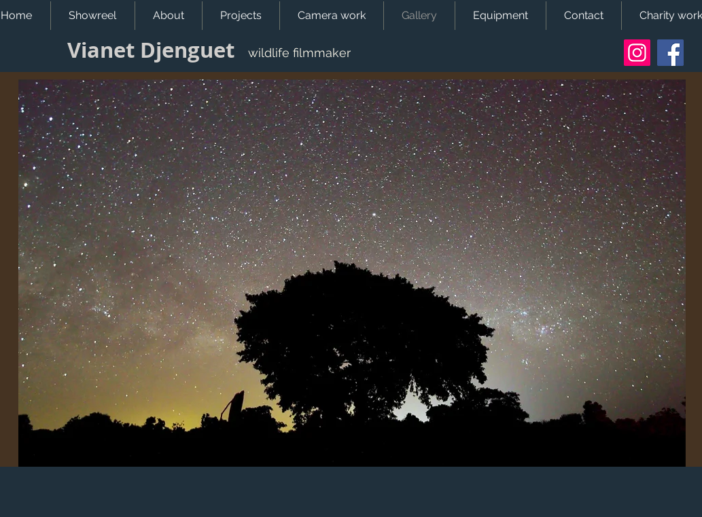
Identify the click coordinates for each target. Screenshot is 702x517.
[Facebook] (670, 52)
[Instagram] (637, 52)
